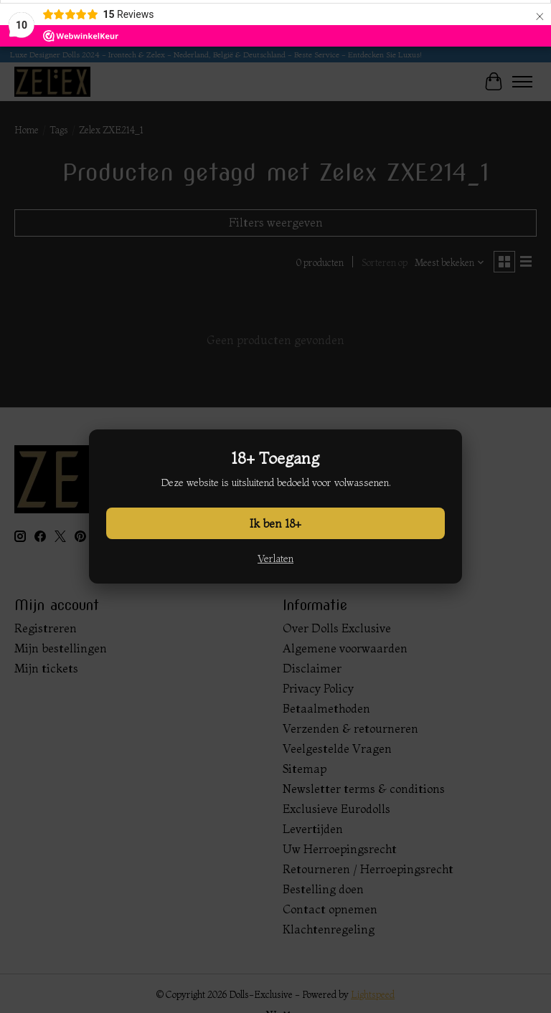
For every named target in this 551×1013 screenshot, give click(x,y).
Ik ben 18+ (275, 523)
